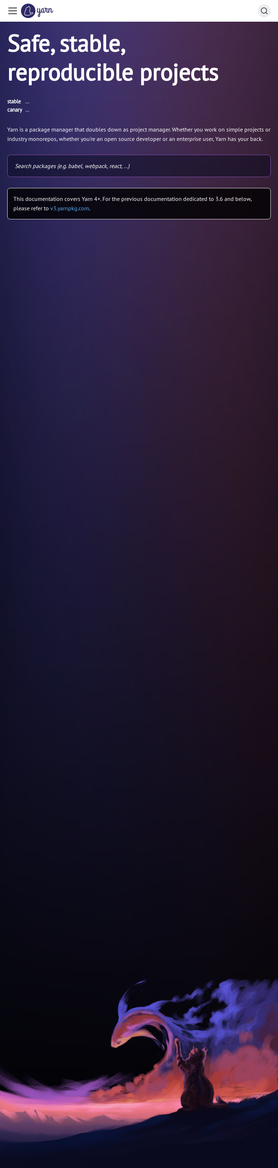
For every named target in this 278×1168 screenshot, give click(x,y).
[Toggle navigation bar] (12, 10)
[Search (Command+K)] (264, 10)
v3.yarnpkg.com (69, 208)
